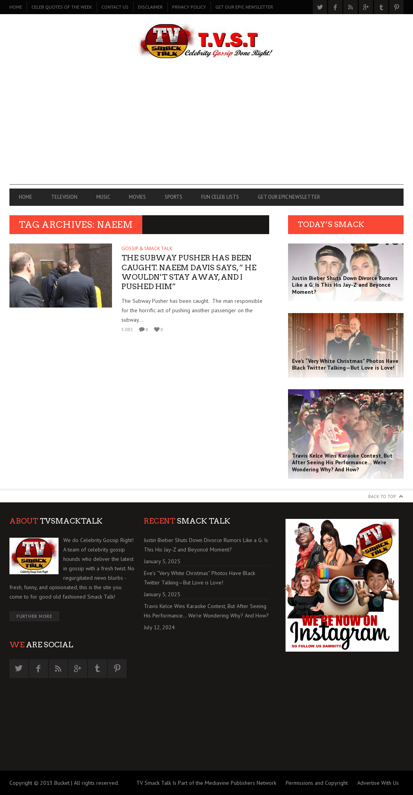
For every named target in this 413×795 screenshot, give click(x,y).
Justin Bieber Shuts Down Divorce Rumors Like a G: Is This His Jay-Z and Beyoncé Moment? (206, 545)
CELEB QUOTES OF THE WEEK (61, 7)
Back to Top (382, 496)
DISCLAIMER (150, 7)
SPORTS (173, 197)
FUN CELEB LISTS (220, 197)
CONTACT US (114, 7)
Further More (34, 616)
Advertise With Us (378, 782)
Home (15, 7)
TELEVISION (64, 197)
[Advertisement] (206, 130)
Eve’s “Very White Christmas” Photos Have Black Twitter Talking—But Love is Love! (199, 578)
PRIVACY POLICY (189, 7)
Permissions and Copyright (317, 782)
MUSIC (103, 197)
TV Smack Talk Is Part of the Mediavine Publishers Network (206, 782)
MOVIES (137, 197)
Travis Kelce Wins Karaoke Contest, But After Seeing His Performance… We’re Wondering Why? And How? (206, 611)
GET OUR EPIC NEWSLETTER (244, 7)
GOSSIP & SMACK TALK (146, 248)
